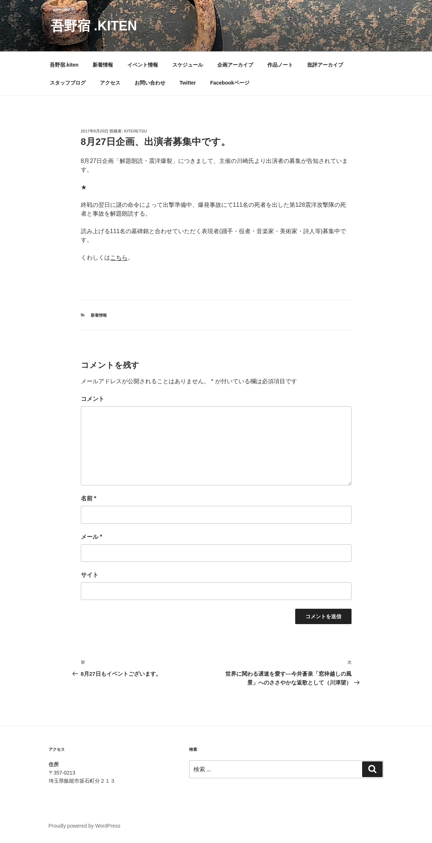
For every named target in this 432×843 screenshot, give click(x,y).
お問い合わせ (150, 83)
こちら (119, 257)
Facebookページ (229, 83)
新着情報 (103, 65)
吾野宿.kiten (64, 65)
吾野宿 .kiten (94, 25)
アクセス (110, 83)
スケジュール (187, 65)
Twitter (188, 83)
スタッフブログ (68, 83)
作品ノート (280, 65)
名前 (89, 498)
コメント (92, 399)
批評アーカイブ (325, 65)
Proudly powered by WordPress (85, 826)
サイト (89, 575)
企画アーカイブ (235, 65)
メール (91, 537)
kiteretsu (135, 131)
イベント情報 (142, 65)
